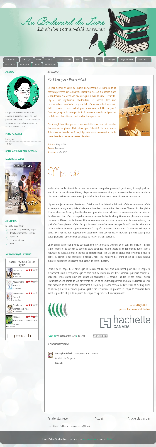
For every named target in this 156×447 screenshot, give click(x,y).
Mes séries (10, 64)
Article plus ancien (139, 418)
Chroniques (27, 59)
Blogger (110, 438)
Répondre (59, 362)
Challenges (110, 59)
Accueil (99, 418)
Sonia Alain (18, 277)
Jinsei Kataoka (18, 312)
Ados (78, 59)
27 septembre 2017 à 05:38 (86, 353)
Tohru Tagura (18, 288)
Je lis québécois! (63, 59)
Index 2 (48, 59)
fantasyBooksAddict (64, 353)
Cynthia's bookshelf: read (22, 264)
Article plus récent (59, 418)
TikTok (37, 64)
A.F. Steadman (11, 327)
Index (38, 59)
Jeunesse (89, 59)
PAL (99, 59)
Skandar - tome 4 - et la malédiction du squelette (25, 320)
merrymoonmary (90, 438)
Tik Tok (8, 143)
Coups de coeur (126, 59)
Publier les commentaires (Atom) (75, 426)
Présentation (11, 59)
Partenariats (50, 64)
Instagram (24, 64)
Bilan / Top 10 (143, 59)
